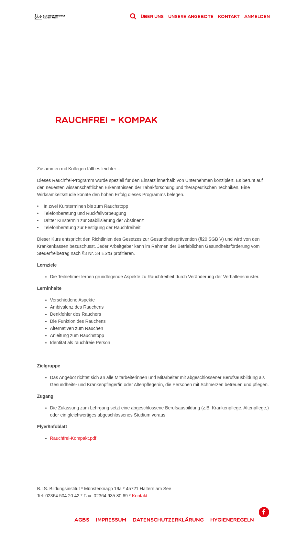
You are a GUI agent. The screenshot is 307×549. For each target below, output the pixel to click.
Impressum (111, 520)
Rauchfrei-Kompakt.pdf (73, 438)
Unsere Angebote (191, 16)
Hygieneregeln (232, 520)
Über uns (152, 16)
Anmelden (257, 16)
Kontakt (229, 16)
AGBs (81, 520)
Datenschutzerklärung (168, 520)
